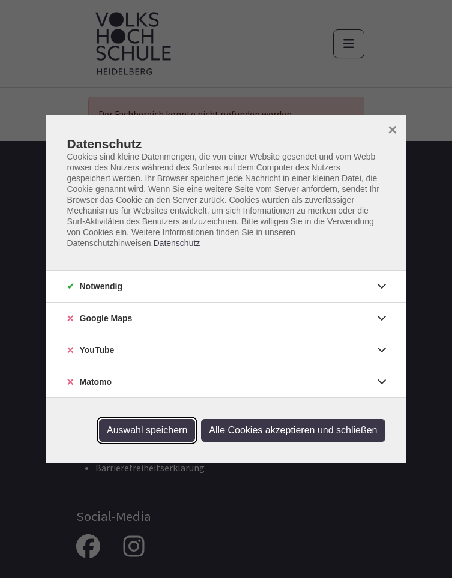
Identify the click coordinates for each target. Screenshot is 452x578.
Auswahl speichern (147, 430)
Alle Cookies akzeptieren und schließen (293, 430)
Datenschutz (176, 243)
